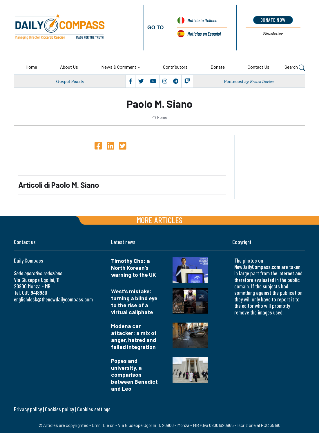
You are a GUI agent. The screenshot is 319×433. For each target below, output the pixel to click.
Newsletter (273, 34)
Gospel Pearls (70, 81)
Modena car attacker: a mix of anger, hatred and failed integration (134, 336)
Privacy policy (28, 409)
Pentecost (233, 81)
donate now (273, 20)
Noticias (204, 33)
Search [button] (294, 67)
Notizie (202, 20)
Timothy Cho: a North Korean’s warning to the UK (133, 267)
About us (69, 67)
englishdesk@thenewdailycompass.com (53, 299)
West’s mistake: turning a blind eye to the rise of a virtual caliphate (134, 301)
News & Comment (118, 67)
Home (31, 67)
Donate (218, 67)
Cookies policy (59, 409)
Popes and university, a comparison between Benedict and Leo (134, 374)
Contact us (258, 67)
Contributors (175, 67)
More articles (159, 220)
